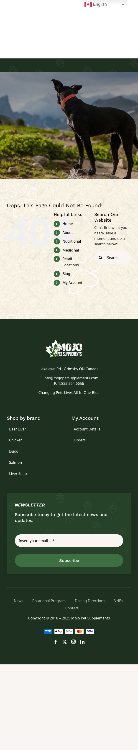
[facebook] (56, 642)
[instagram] (73, 642)
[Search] (100, 257)
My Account (72, 282)
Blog (66, 273)
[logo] (69, 341)
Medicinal (70, 250)
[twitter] (64, 642)
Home (67, 223)
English (95, 4)
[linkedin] (82, 642)
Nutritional (71, 241)
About (67, 232)
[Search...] (112, 257)
